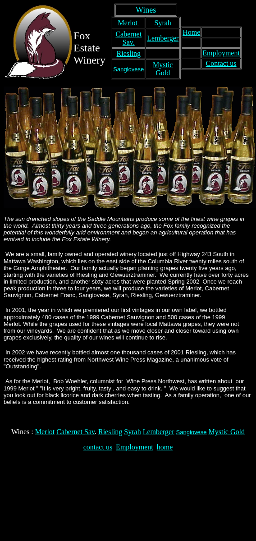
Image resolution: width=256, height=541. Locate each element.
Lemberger (162, 38)
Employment (221, 53)
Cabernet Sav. (128, 38)
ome (194, 32)
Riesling (129, 53)
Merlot (128, 23)
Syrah (163, 23)
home (165, 447)
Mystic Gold (163, 69)
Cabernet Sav (75, 432)
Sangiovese (128, 69)
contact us (97, 447)
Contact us (221, 63)
